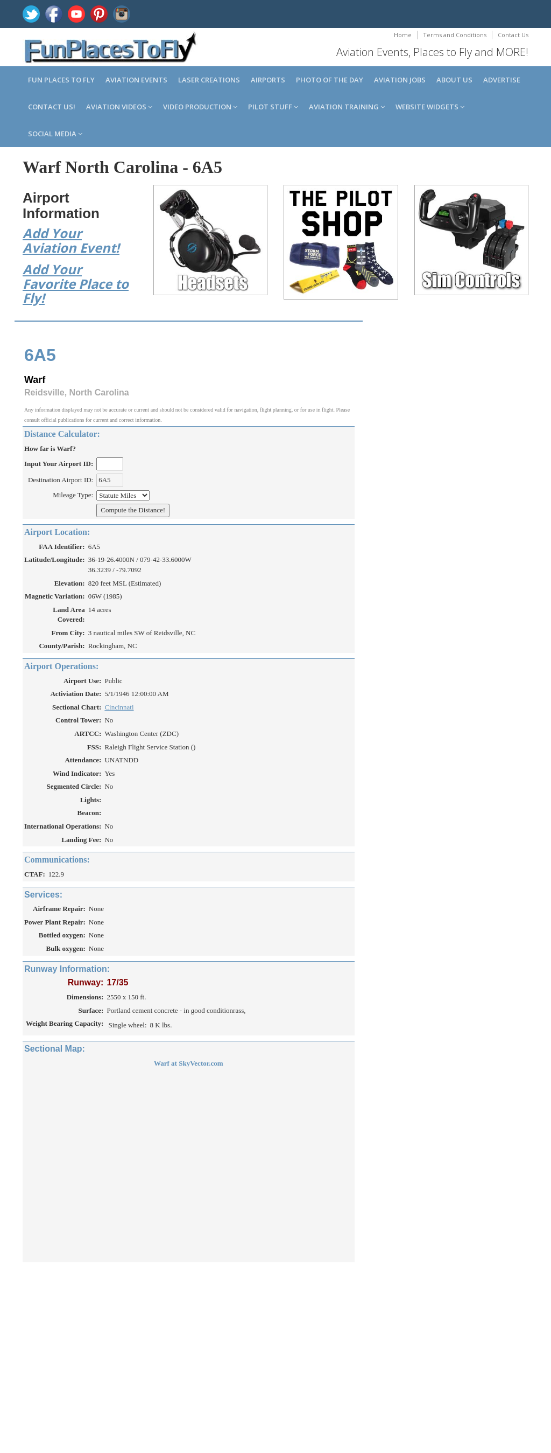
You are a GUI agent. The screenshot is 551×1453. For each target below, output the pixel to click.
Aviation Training (347, 107)
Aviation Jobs (400, 80)
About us (454, 80)
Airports (268, 80)
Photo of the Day (329, 80)
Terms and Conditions (454, 35)
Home (403, 35)
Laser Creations (209, 80)
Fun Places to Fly (61, 80)
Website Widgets (429, 107)
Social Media (55, 133)
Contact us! (51, 107)
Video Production (200, 107)
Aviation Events (136, 80)
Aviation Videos (119, 107)
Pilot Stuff (273, 107)
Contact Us (513, 35)
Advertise (501, 80)
